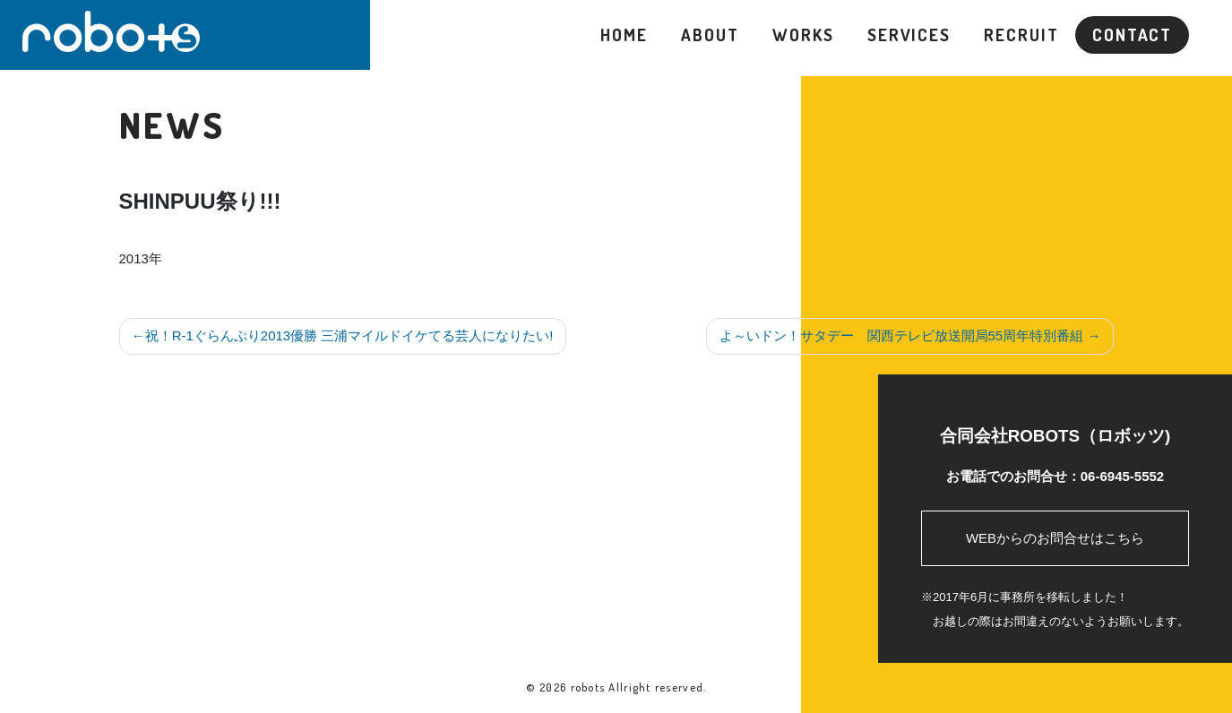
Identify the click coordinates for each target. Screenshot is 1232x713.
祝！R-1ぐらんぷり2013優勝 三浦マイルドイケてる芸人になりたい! (349, 335)
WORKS (802, 34)
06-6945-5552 (1122, 476)
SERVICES (909, 34)
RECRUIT (1021, 34)
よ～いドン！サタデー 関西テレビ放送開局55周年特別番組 (901, 335)
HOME (624, 34)
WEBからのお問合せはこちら (1055, 537)
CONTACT (1132, 34)
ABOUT (709, 34)
